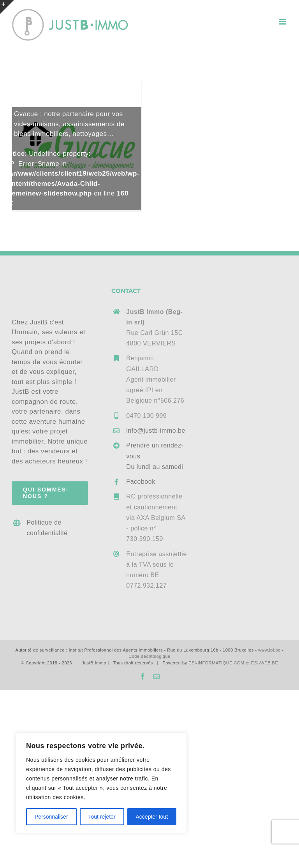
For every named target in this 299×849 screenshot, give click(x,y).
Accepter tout (152, 817)
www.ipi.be (269, 650)
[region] (101, 783)
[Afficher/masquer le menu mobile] (283, 22)
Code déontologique (149, 656)
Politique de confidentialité (46, 527)
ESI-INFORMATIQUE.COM (216, 663)
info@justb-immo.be (155, 430)
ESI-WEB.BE (264, 663)
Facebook (140, 481)
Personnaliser (51, 817)
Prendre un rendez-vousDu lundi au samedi (154, 456)
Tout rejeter (102, 817)
